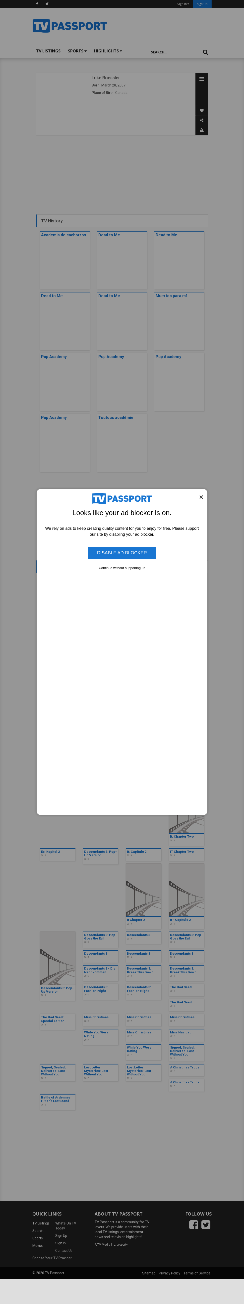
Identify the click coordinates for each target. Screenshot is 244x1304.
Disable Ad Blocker (122, 552)
